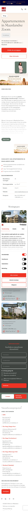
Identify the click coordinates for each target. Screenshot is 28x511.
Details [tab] (14, 229)
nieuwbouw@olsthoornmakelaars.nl (12, 448)
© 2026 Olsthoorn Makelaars (10, 503)
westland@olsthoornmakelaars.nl (11, 473)
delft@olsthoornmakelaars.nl (10, 423)
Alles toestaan (14, 275)
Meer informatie (14, 56)
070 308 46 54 (6, 433)
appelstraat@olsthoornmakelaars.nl (12, 446)
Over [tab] (23, 229)
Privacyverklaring (7, 509)
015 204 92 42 (6, 421)
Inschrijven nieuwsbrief (19, 396)
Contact (8, 396)
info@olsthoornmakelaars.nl (9, 460)
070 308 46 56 (6, 458)
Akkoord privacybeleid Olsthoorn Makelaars (13, 379)
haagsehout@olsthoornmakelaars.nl (12, 434)
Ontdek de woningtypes (14, 50)
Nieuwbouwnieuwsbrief (10, 373)
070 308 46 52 (6, 444)
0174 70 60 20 (6, 471)
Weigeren (14, 284)
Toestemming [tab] (5, 229)
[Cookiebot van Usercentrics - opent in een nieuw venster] (20, 225)
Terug (4, 16)
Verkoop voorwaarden (9, 506)
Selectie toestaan (14, 280)
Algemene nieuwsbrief (10, 375)
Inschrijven (6, 491)
